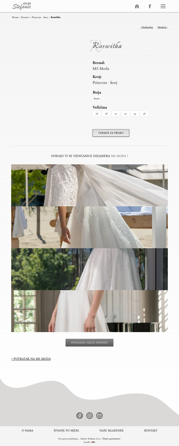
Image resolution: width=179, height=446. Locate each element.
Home (15, 17)
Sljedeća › (162, 27)
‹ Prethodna (147, 27)
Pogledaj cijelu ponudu (89, 342)
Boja (97, 92)
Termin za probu (110, 132)
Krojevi (25, 17)
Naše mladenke (112, 430)
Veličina (100, 107)
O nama (27, 430)
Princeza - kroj (40, 17)
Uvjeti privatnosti (111, 438)
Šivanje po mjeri (66, 430)
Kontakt (150, 430)
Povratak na (31, 359)
